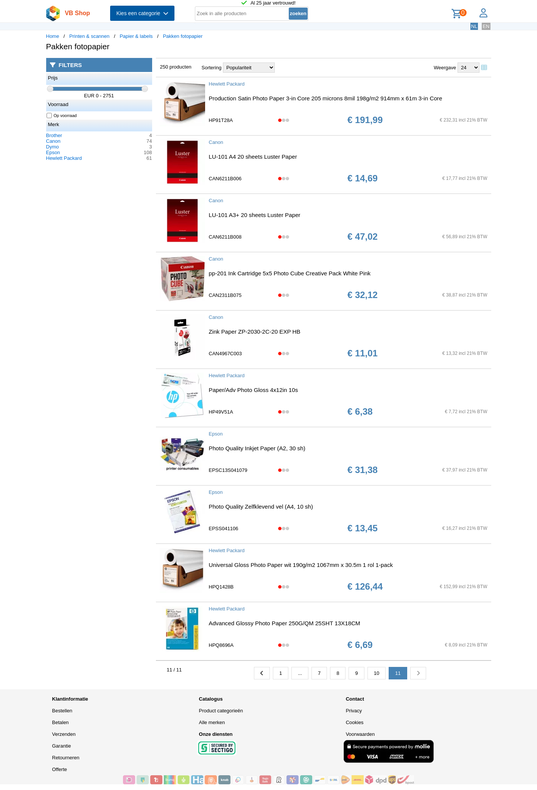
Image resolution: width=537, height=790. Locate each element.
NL (474, 26)
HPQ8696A (221, 645)
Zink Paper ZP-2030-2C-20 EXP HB (254, 331)
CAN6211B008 (225, 237)
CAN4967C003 (225, 353)
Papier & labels (136, 36)
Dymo (52, 147)
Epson (53, 152)
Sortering (212, 67)
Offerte (59, 769)
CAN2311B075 (225, 295)
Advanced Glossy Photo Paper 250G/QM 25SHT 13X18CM (284, 623)
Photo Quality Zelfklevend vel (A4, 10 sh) (261, 506)
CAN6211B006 (225, 178)
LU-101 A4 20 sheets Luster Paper (253, 156)
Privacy (354, 710)
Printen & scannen (89, 36)
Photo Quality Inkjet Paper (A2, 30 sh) (257, 448)
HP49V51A (221, 412)
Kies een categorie (142, 13)
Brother (54, 135)
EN (486, 26)
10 (376, 673)
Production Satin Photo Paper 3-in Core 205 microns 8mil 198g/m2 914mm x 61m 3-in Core (325, 98)
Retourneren (65, 757)
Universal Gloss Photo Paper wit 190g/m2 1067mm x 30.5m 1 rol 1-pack (301, 565)
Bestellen (62, 710)
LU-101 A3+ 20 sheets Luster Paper (254, 215)
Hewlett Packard (64, 158)
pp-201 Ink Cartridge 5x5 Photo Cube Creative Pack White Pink (290, 273)
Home (52, 36)
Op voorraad (62, 115)
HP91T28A (221, 120)
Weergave (445, 67)
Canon (53, 141)
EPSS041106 (223, 528)
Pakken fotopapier (182, 36)
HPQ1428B (221, 587)
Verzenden (64, 734)
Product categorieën (221, 710)
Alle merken (212, 722)
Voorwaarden (360, 734)
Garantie (61, 746)
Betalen (60, 722)
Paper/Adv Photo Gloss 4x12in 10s (253, 390)
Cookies (355, 722)
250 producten (175, 67)
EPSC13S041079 (228, 470)
